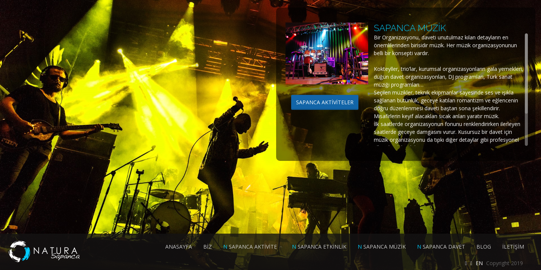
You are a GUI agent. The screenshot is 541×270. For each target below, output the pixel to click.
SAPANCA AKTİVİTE (250, 246)
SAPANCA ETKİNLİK (319, 246)
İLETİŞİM (513, 246)
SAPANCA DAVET (441, 246)
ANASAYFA (178, 246)
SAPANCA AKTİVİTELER (325, 102)
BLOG (483, 246)
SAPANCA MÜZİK (382, 246)
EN (479, 263)
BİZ (207, 246)
